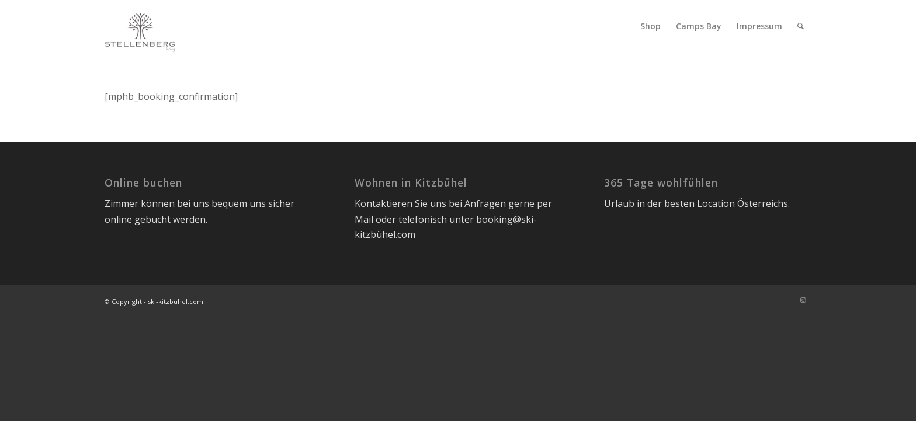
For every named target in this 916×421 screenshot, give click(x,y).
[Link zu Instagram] (802, 300)
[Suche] (800, 26)
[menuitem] (650, 26)
